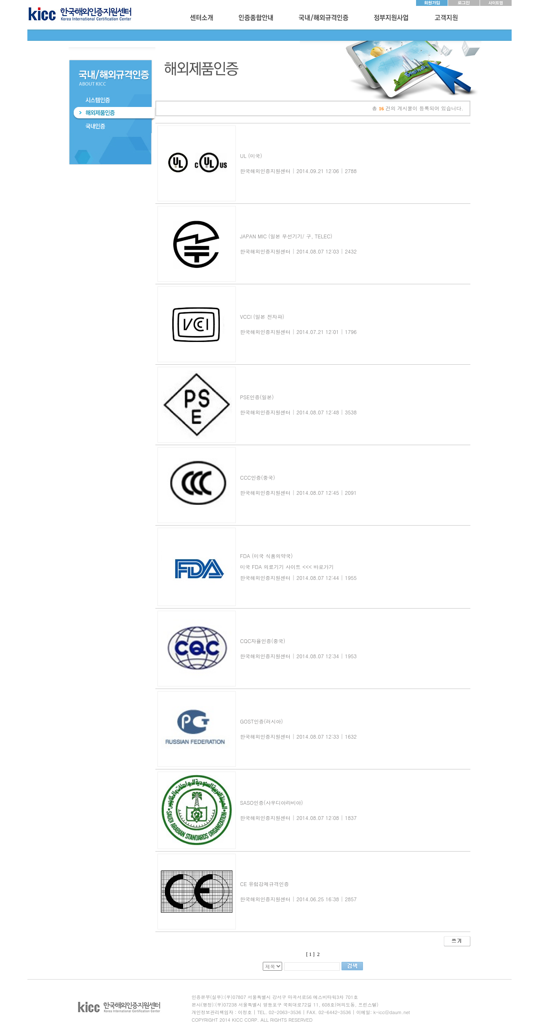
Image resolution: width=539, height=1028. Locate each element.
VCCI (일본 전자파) (262, 316)
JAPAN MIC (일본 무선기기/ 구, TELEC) (286, 236)
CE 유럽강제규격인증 (264, 883)
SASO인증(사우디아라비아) (271, 802)
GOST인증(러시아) (261, 721)
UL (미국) (251, 155)
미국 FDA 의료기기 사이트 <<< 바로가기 (287, 566)
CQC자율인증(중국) (262, 640)
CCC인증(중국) (257, 477)
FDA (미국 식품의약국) (266, 555)
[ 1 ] (310, 954)
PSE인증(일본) (257, 397)
